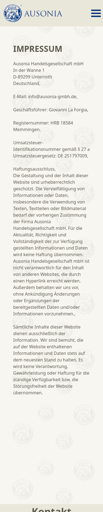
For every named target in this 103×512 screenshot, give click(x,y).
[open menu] (96, 13)
